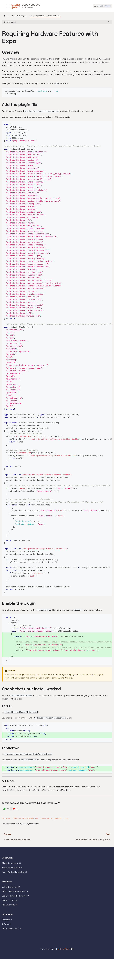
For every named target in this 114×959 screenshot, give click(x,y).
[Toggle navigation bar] (8, 6)
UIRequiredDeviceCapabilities (25, 818)
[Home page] (4, 16)
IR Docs (6, 925)
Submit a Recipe (11, 887)
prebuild (58, 818)
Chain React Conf (11, 929)
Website (7, 920)
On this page (10, 22)
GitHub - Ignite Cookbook (15, 892)
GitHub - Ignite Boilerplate (15, 896)
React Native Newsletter (14, 873)
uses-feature (46, 818)
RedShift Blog (10, 901)
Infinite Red (63, 949)
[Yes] (6, 809)
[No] (15, 809)
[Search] (102, 6)
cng (66, 818)
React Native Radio (12, 868)
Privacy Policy (10, 905)
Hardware (6, 818)
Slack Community (11, 864)
